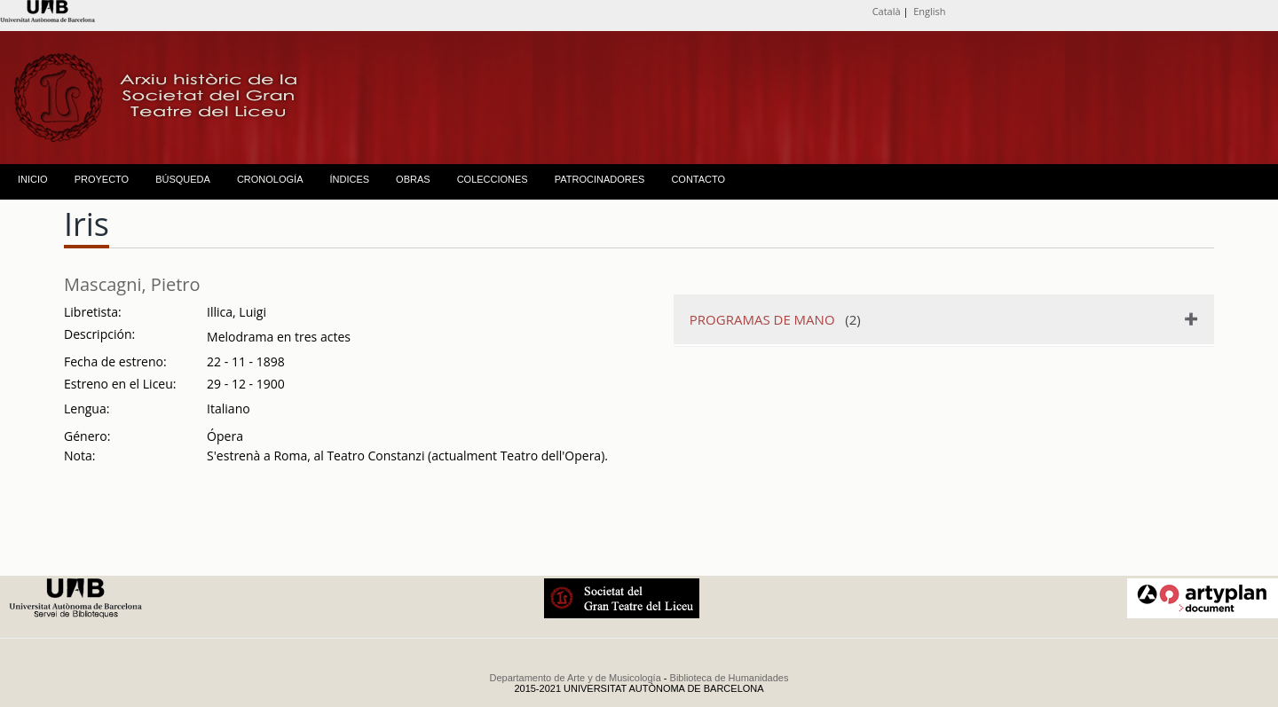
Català (886, 11)
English (929, 11)
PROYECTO (102, 179)
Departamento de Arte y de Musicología (575, 677)
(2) (775, 319)
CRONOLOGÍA (270, 179)
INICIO (33, 179)
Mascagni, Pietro (132, 284)
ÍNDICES (349, 179)
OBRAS (413, 179)
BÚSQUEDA (182, 179)
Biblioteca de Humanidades (729, 677)
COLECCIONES (492, 179)
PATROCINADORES (600, 179)
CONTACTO (698, 179)
